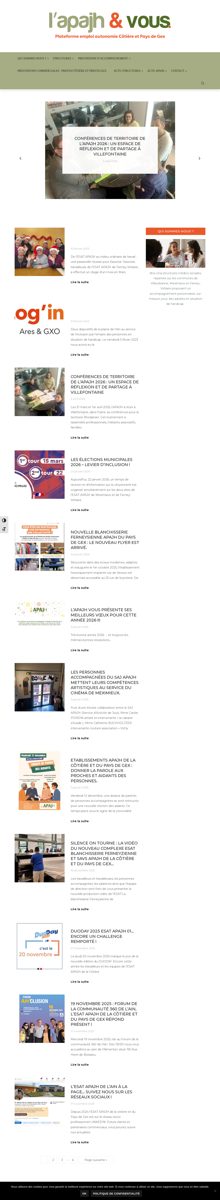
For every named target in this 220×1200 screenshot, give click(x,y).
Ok (84, 1193)
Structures (62, 58)
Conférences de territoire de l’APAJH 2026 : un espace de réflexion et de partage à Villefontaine (110, 146)
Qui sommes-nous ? (32, 58)
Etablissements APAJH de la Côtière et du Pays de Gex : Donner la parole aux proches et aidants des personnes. (103, 770)
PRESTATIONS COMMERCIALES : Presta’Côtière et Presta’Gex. (62, 70)
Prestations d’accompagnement (103, 58)
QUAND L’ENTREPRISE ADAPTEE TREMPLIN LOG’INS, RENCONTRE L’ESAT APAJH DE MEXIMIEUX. (105, 309)
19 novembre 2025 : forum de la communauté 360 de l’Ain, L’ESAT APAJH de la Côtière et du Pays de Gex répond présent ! (104, 1014)
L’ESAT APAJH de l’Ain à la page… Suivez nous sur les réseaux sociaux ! (101, 1091)
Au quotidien (79, 230)
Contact (177, 70)
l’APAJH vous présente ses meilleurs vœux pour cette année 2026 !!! (104, 615)
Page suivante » (96, 1160)
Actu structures (127, 70)
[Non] (215, 1191)
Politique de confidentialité (116, 1193)
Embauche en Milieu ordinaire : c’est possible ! (101, 239)
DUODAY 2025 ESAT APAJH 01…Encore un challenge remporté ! (102, 936)
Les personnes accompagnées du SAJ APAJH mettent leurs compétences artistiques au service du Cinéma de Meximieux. (105, 682)
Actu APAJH (155, 70)
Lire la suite (80, 282)
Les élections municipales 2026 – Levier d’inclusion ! (101, 462)
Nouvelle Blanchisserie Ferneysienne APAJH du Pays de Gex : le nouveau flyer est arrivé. (105, 540)
